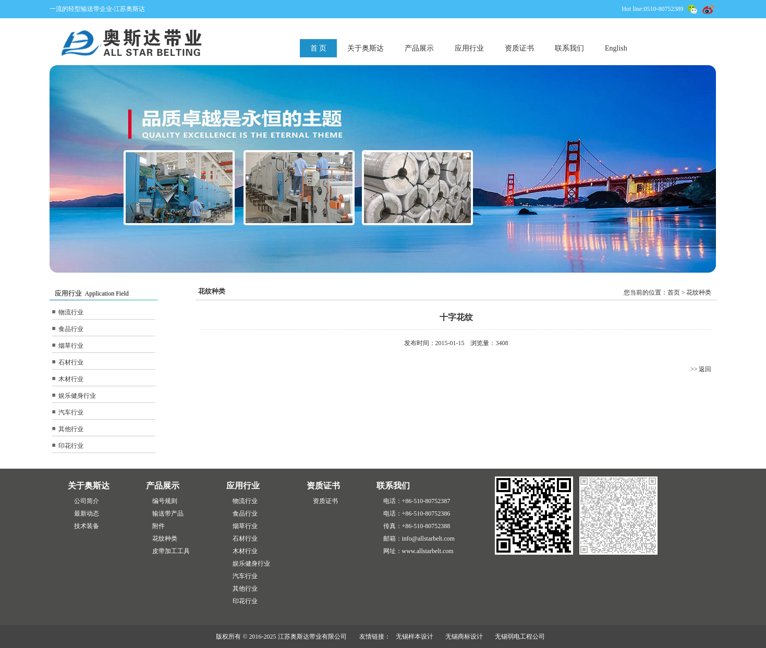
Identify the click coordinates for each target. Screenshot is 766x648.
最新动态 (86, 513)
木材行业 (70, 379)
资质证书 (519, 48)
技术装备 (86, 526)
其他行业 (70, 429)
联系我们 (569, 48)
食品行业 (70, 329)
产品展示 (419, 48)
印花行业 (70, 445)
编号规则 (164, 501)
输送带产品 (168, 513)
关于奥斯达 (365, 48)
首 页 (318, 48)
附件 (158, 526)
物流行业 (70, 312)
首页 (673, 292)
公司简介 (86, 501)
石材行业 (70, 362)
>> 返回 (701, 369)
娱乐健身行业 (77, 395)
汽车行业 (70, 412)
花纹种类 (164, 538)
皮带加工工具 (171, 551)
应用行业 (469, 48)
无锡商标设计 (464, 636)
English (616, 48)
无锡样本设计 (414, 636)
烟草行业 (70, 345)
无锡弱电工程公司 (520, 636)
